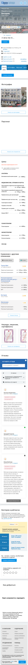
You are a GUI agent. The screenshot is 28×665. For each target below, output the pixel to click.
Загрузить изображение (20, 635)
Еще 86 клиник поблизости (10, 30)
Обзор (4, 67)
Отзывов (15, 27)
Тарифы (4, 650)
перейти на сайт (7, 57)
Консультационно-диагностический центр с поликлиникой (9, 279)
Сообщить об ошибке (19, 647)
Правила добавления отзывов (19, 638)
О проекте (4, 631)
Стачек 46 (15, 393)
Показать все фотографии (13, 112)
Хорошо (22, 662)
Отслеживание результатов (5, 648)
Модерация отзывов (19, 652)
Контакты (17, 645)
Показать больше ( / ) (13, 500)
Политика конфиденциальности (6, 638)
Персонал (19, 67)
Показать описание (7, 75)
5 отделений (6, 51)
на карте (5, 49)
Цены (25, 67)
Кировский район (7, 59)
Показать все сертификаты (14, 346)
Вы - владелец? (7, 35)
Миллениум (4, 302)
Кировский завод (7, 61)
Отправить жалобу (18, 649)
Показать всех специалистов (13, 151)
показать (5, 41)
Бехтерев (4, 295)
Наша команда (5, 633)
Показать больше (14, 315)
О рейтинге (4, 635)
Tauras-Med (4, 265)
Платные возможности (7, 645)
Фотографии (11, 67)
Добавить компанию (19, 633)
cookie (11, 661)
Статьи (16, 631)
